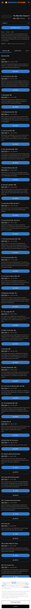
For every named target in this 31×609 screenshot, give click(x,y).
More (2, 140)
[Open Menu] (2, 2)
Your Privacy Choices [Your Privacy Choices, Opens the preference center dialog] (15, 602)
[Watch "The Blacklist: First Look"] (15, 533)
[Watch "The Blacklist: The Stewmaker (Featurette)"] (15, 514)
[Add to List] (29, 18)
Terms (4, 583)
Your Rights (26, 587)
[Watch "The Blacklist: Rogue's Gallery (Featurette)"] (15, 467)
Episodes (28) (6, 50)
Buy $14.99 (18, 27)
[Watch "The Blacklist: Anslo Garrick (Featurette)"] (15, 490)
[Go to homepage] (15, 2)
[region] (15, 593)
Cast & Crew (18, 50)
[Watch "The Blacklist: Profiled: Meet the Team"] (15, 555)
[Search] (29, 2)
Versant (14, 582)
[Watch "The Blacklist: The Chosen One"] (15, 577)
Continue (15, 606)
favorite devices (20, 43)
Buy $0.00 (15, 472)
